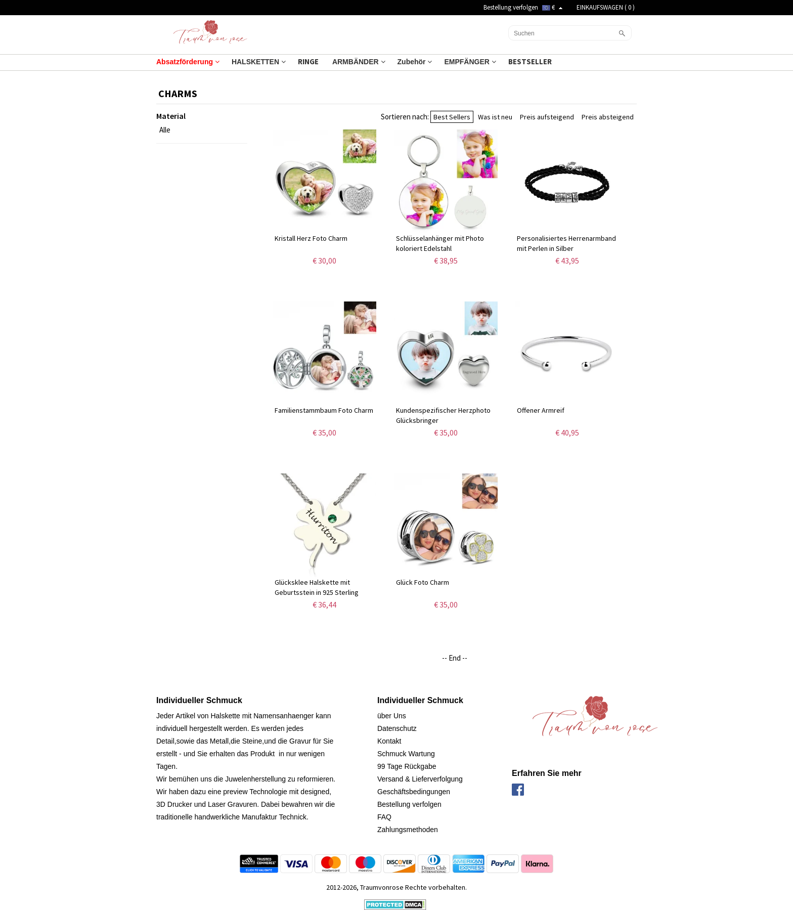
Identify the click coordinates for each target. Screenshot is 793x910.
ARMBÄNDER (358, 62)
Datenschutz (397, 728)
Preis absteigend (608, 116)
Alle (164, 130)
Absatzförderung (187, 62)
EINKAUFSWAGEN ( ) (606, 7)
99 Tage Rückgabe (406, 766)
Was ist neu (495, 116)
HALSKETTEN (259, 62)
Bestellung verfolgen (510, 7)
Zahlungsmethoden (407, 830)
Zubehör (415, 62)
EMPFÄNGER (470, 62)
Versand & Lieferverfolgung (420, 779)
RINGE (309, 61)
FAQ (384, 817)
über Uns (391, 716)
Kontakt (389, 741)
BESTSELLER (530, 61)
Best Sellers (451, 116)
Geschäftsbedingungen (413, 792)
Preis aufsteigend (547, 116)
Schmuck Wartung (406, 754)
